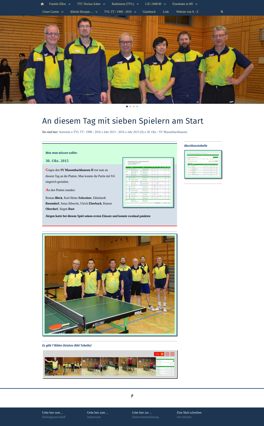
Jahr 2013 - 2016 (114, 132)
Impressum (94, 417)
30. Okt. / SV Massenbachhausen (167, 132)
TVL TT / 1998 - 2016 (87, 132)
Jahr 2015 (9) (135, 132)
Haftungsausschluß (53, 417)
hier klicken (184, 417)
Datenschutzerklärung (145, 417)
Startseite (64, 132)
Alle (157, 354)
